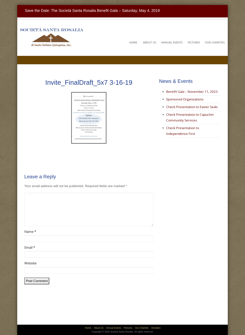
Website (30, 263)
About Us (149, 42)
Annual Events (172, 42)
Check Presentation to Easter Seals (192, 107)
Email (29, 247)
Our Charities (215, 42)
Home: (133, 42)
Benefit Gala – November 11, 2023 (192, 91)
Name (30, 231)
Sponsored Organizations (184, 99)
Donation (156, 328)
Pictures (194, 42)
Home (88, 328)
